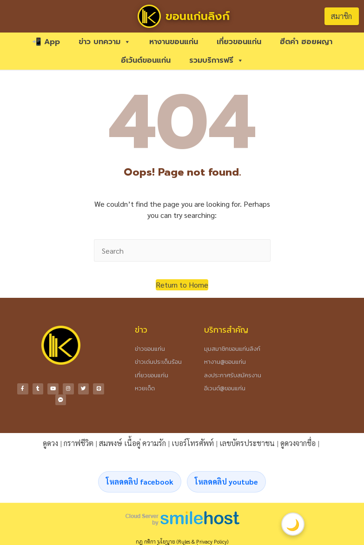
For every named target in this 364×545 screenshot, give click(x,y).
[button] (182, 284)
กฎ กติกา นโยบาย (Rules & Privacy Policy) (182, 540)
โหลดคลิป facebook (139, 480)
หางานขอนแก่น (173, 41)
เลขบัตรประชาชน (247, 442)
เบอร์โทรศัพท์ (193, 442)
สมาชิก (341, 16)
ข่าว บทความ (105, 42)
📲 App (46, 41)
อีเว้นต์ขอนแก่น (146, 60)
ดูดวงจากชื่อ (298, 442)
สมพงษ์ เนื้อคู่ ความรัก (132, 442)
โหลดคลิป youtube (226, 480)
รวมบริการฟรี (216, 60)
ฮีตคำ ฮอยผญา (306, 41)
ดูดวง (50, 442)
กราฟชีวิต (78, 442)
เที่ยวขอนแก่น (239, 41)
